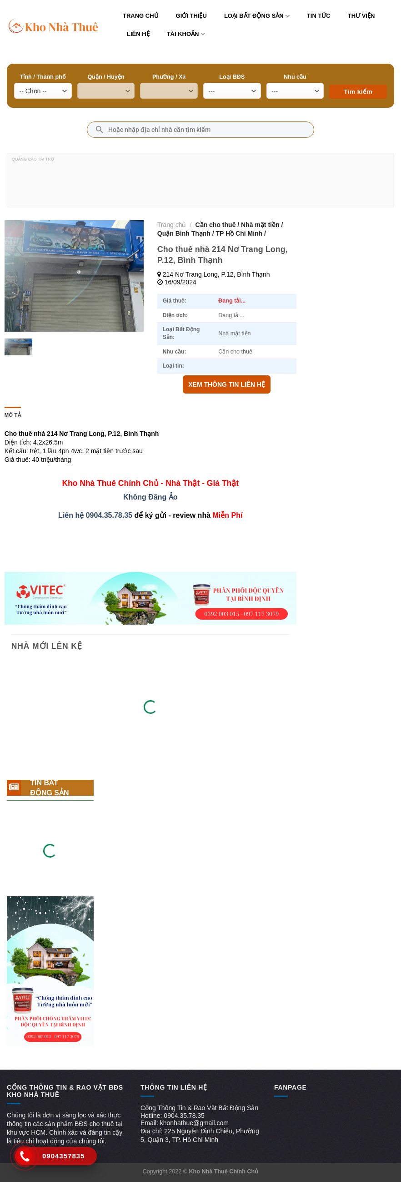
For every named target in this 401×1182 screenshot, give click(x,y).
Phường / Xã (168, 77)
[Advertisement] (200, 183)
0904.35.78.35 (109, 515)
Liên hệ (138, 33)
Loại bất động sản (257, 16)
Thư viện (361, 15)
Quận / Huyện (105, 77)
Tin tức (319, 15)
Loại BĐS (232, 77)
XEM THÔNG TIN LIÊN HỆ (226, 384)
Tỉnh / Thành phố (43, 77)
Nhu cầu (295, 77)
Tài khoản (186, 34)
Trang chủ (141, 15)
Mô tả (13, 415)
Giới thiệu (191, 15)
